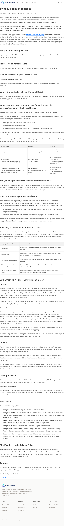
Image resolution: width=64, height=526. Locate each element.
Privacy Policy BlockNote (15, 8)
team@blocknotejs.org (7, 478)
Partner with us (22, 505)
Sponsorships (21, 507)
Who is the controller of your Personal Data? (21, 92)
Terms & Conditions (54, 505)
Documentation (6, 505)
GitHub (35, 505)
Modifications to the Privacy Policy (16, 445)
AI (22, 2)
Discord (35, 507)
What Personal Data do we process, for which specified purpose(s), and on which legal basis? (26, 106)
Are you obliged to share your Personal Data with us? (26, 180)
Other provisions (8, 375)
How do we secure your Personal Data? (19, 196)
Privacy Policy (52, 507)
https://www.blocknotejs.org (35, 35)
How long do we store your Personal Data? (20, 227)
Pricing (34, 2)
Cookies (4, 342)
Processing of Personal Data (13, 63)
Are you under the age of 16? (14, 50)
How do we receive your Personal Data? (19, 74)
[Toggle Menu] (61, 2)
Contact (4, 463)
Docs (18, 2)
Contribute (21, 510)
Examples (27, 2)
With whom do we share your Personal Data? (22, 279)
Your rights (5, 401)
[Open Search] (59, 2)
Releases (4, 510)
